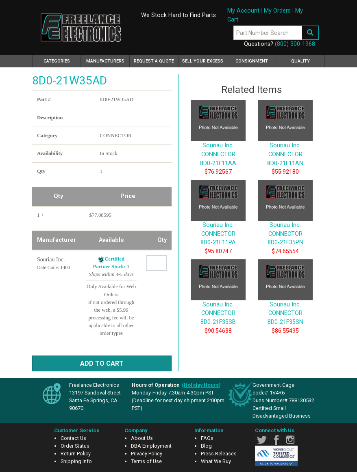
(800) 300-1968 (295, 44)
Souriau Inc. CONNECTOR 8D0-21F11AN (285, 142)
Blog (206, 446)
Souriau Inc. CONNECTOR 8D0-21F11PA (218, 221)
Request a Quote (154, 61)
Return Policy (76, 453)
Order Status (75, 446)
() (201, 385)
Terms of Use (146, 461)
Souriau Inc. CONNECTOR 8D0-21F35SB (218, 300)
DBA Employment (151, 446)
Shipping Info (76, 461)
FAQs (207, 438)
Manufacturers (105, 61)
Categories (62, 60)
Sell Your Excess (202, 61)
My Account (243, 10)
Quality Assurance (300, 62)
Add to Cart (102, 363)
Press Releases (219, 453)
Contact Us (73, 438)
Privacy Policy (146, 453)
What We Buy (216, 461)
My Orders (277, 10)
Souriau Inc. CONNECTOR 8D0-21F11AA (218, 142)
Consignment (251, 61)
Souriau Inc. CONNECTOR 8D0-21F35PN (285, 221)
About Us (142, 438)
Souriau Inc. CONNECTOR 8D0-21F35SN (285, 300)
